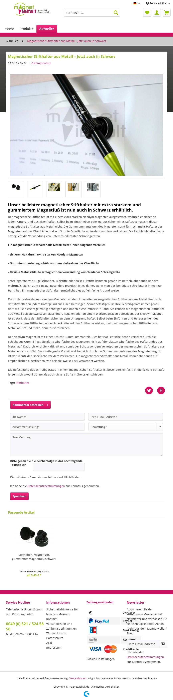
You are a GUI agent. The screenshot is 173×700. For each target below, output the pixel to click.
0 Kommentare (41, 63)
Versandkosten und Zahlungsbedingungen (61, 626)
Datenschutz (54, 638)
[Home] (9, 29)
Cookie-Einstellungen (100, 659)
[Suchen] (116, 13)
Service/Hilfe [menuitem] (156, 3)
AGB (49, 643)
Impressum (53, 647)
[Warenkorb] (167, 13)
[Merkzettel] (147, 13)
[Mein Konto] (157, 13)
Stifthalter (22, 383)
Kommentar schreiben (30, 404)
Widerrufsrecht (56, 633)
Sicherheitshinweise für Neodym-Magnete (62, 611)
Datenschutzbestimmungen (46, 486)
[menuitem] (92, 14)
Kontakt (51, 619)
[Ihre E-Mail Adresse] (143, 644)
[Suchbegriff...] (92, 13)
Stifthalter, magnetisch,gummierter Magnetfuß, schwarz (34, 557)
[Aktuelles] (46, 29)
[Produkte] (26, 29)
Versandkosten (77, 678)
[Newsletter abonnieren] (163, 644)
